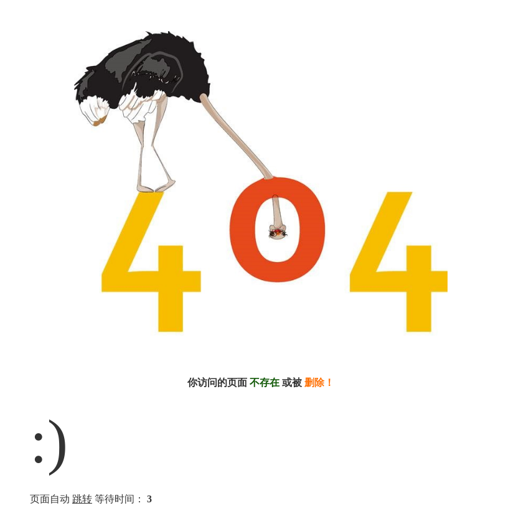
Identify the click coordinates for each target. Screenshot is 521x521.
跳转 (82, 499)
